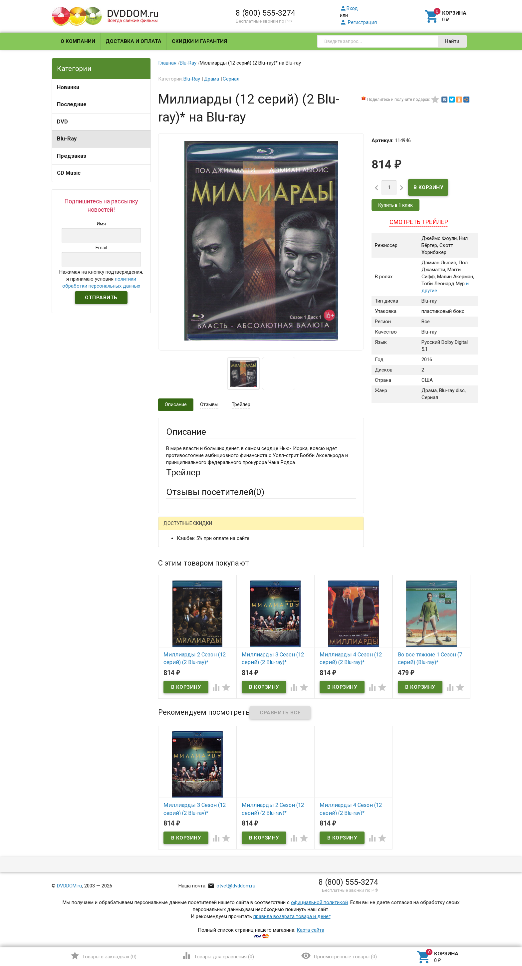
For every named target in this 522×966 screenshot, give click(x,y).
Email (172, 570)
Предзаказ (71, 156)
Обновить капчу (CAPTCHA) (250, 704)
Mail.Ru (208, 528)
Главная (167, 63)
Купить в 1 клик (395, 205)
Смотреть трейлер (419, 221)
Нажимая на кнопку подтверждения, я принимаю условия (101, 279)
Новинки (68, 87)
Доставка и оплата (133, 41)
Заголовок (178, 595)
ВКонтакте (249, 528)
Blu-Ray (67, 138)
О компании (78, 41)
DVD (62, 122)
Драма (211, 79)
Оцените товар (183, 613)
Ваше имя (177, 552)
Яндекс (290, 528)
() (103, 956)
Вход (349, 8)
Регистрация (358, 22)
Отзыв (173, 625)
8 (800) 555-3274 (265, 13)
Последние (72, 104)
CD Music (69, 173)
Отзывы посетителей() (215, 492)
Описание (176, 404)
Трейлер (241, 404)
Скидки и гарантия (199, 41)
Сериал (231, 79)
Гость (174, 528)
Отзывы (209, 404)
